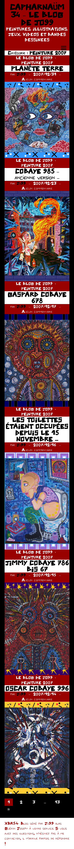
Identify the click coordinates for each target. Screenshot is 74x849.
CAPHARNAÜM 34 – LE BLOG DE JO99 (37, 14)
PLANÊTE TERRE (37, 68)
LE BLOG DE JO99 (34, 57)
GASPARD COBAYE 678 (37, 297)
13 (57, 802)
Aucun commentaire (37, 79)
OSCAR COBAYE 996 (37, 688)
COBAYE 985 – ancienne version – (37, 174)
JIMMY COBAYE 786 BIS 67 (37, 566)
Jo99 (21, 74)
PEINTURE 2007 (37, 62)
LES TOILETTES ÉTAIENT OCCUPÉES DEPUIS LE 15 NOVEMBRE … (37, 429)
